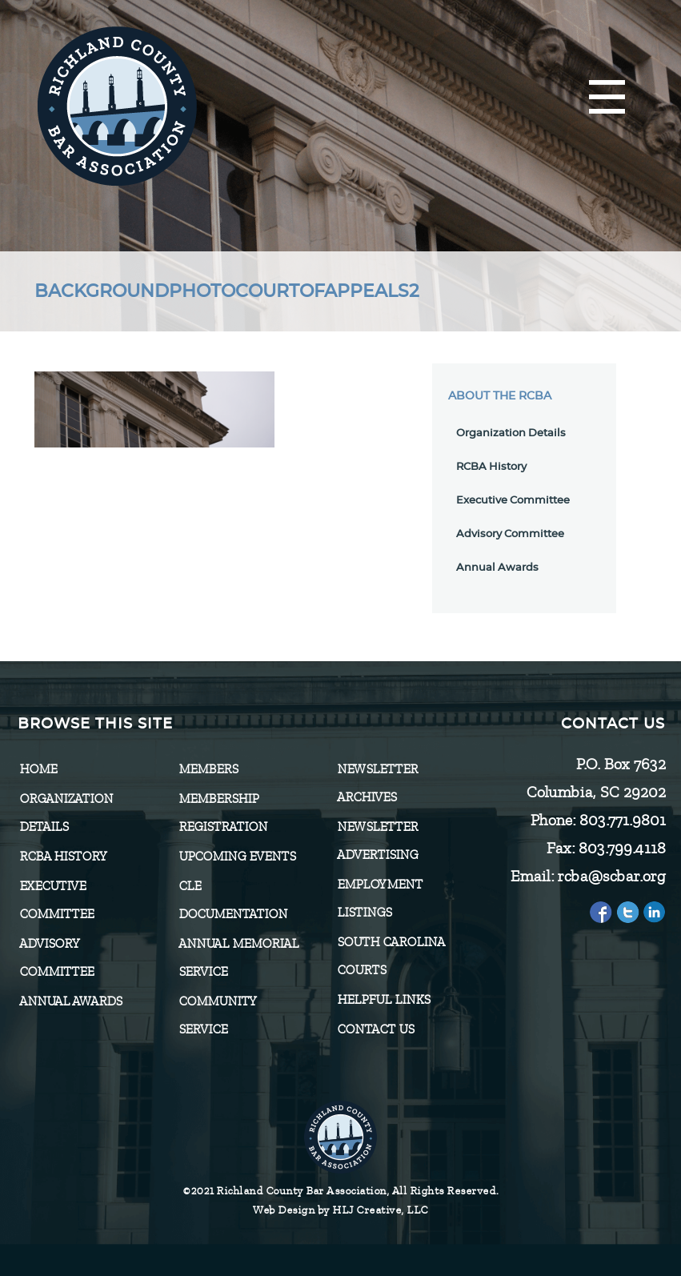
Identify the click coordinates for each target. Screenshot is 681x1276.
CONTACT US (375, 1029)
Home (38, 769)
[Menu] (607, 98)
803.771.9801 (622, 820)
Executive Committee (513, 501)
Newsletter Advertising (377, 841)
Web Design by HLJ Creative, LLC (340, 1210)
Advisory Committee (510, 534)
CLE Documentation (232, 900)
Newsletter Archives (377, 783)
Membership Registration (222, 813)
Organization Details (511, 433)
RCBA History (491, 467)
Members (208, 769)
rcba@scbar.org (611, 876)
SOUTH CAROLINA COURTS (390, 956)
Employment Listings (380, 898)
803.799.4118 (621, 848)
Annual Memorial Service (238, 958)
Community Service (217, 1015)
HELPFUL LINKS (383, 1000)
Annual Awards (497, 568)
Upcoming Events (236, 856)
